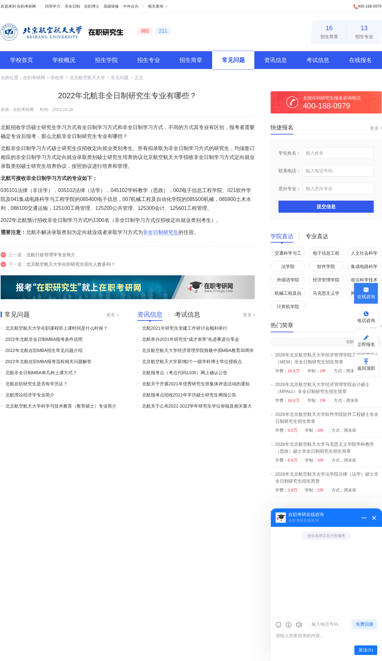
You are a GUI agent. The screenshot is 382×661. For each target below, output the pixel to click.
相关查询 (155, 6)
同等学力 (52, 6)
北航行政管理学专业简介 (50, 254)
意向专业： (289, 188)
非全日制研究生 (160, 232)
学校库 (57, 77)
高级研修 (111, 6)
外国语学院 (288, 279)
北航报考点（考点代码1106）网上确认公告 (184, 372)
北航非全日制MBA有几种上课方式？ (41, 372)
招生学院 (106, 60)
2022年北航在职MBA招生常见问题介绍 (44, 350)
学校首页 (21, 60)
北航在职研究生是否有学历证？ (36, 383)
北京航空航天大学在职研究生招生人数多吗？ (70, 264)
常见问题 (233, 60)
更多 (110, 314)
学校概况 (63, 60)
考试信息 (317, 60)
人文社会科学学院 (364, 254)
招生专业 (364, 31)
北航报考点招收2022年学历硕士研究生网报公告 (189, 394)
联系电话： (289, 170)
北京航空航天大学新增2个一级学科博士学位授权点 (192, 361)
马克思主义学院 (326, 294)
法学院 (288, 266)
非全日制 (72, 6)
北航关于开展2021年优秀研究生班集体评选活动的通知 (196, 383)
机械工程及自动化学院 (288, 294)
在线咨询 (366, 296)
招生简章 (329, 31)
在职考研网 (26, 6)
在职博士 (91, 6)
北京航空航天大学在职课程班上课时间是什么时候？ (56, 328)
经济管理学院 (326, 279)
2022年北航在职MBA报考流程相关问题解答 (48, 361)
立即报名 (366, 344)
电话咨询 (366, 320)
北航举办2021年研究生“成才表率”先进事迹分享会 (190, 339)
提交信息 (326, 206)
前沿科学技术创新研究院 (364, 281)
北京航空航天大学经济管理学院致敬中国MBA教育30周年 (198, 350)
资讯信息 (275, 60)
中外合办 (130, 6)
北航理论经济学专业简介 (29, 394)
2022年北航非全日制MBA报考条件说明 (44, 339)
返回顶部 (366, 368)
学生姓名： (289, 152)
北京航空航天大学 (87, 77)
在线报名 (360, 60)
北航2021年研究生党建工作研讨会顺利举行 (184, 328)
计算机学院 (288, 306)
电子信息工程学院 (326, 254)
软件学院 (326, 266)
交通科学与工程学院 (288, 254)
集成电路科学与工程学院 (364, 267)
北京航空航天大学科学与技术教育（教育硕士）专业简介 (61, 406)
